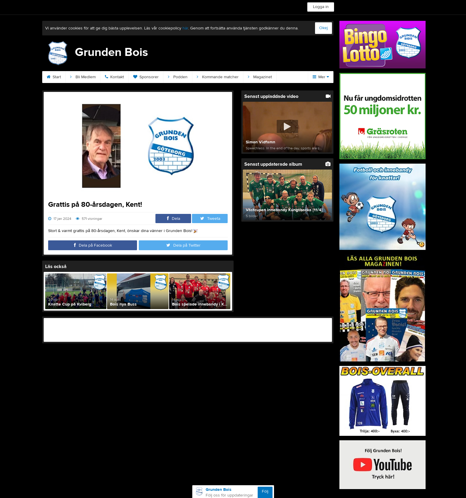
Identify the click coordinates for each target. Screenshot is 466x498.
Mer (321, 77)
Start (54, 77)
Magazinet (260, 77)
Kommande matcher (218, 77)
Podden (178, 77)
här (185, 28)
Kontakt (114, 77)
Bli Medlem (83, 77)
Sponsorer (146, 77)
